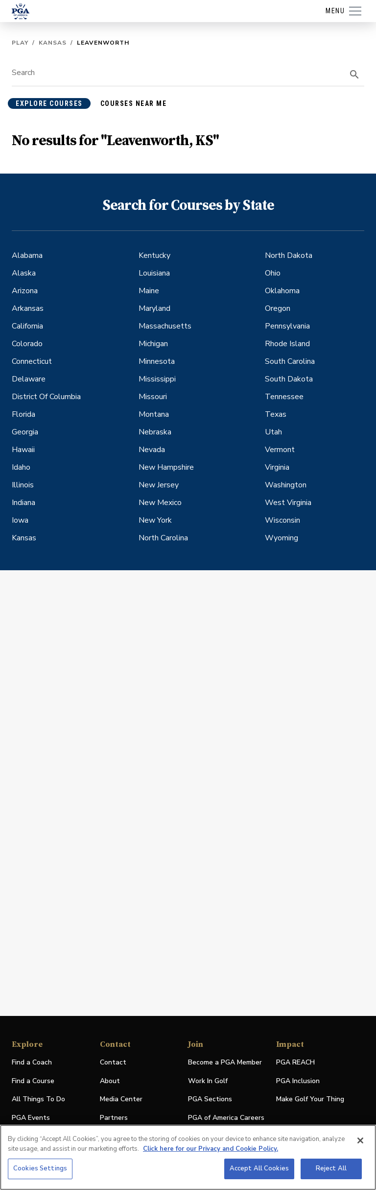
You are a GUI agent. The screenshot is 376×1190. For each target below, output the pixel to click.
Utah (273, 432)
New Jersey (159, 485)
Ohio (273, 273)
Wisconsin (282, 520)
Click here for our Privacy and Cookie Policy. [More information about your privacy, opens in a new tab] (210, 1148)
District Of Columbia (46, 396)
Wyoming (281, 537)
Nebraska (155, 432)
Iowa (20, 520)
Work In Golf (208, 1081)
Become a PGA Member (225, 1062)
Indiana (23, 502)
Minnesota (157, 361)
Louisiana (154, 273)
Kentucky (154, 255)
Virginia (277, 467)
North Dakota (288, 255)
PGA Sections (210, 1099)
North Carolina (163, 537)
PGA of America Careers (226, 1118)
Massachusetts (165, 326)
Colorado (27, 343)
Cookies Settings (40, 1168)
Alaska (24, 273)
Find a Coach (32, 1062)
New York (155, 520)
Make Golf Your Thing (310, 1099)
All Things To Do (38, 1099)
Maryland (154, 308)
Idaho (21, 467)
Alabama (27, 255)
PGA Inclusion (298, 1081)
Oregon (277, 308)
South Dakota (289, 379)
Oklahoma (282, 290)
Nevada (152, 449)
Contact (113, 1062)
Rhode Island (287, 343)
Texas (275, 414)
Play (20, 43)
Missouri (153, 396)
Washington (285, 485)
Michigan (153, 343)
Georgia (25, 432)
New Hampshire (166, 467)
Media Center (121, 1099)
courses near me (133, 103)
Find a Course (33, 1081)
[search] (354, 74)
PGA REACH (295, 1063)
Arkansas (28, 308)
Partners (114, 1117)
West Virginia (288, 502)
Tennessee (284, 396)
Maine (149, 290)
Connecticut (32, 361)
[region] (188, 1157)
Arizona (25, 290)
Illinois (23, 485)
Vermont (280, 449)
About (110, 1081)
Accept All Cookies (259, 1168)
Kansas (53, 43)
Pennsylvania (287, 326)
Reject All (331, 1168)
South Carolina (290, 361)
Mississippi (157, 379)
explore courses (49, 103)
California (27, 326)
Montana (154, 414)
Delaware (29, 379)
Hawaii (23, 449)
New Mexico (160, 502)
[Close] (360, 1140)
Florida (23, 414)
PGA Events (31, 1117)
